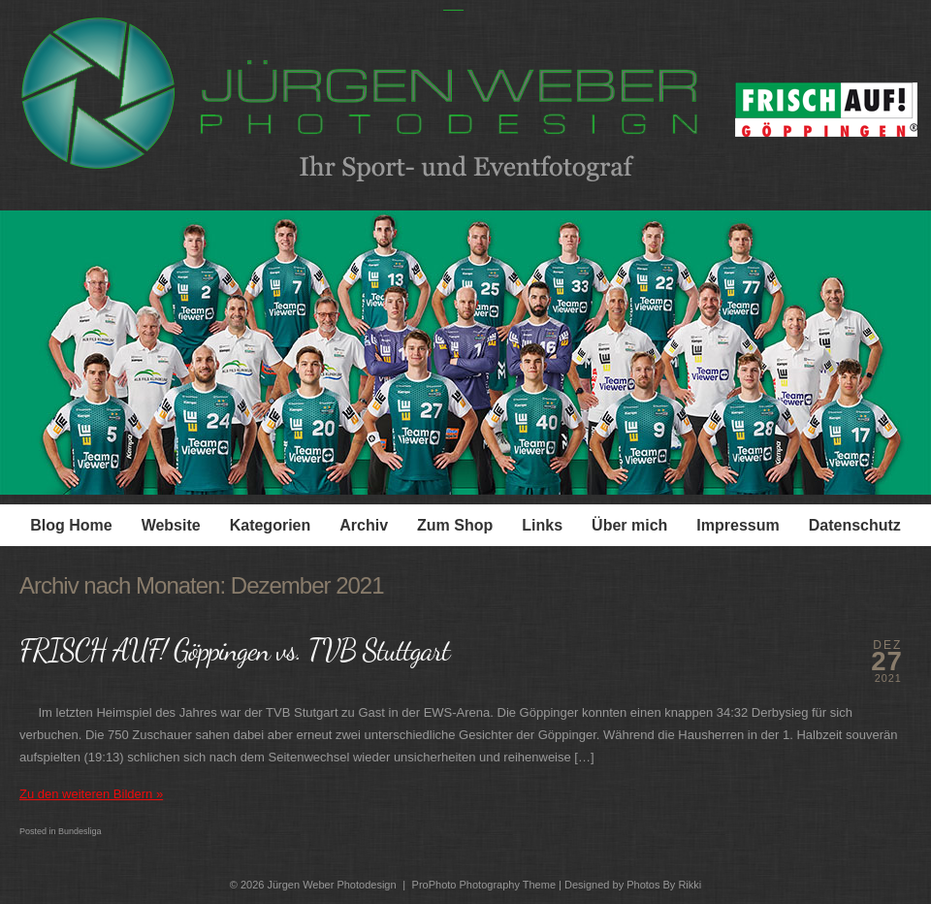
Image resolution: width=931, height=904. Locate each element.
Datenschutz (855, 525)
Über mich (629, 525)
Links (542, 525)
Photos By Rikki (663, 884)
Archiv (363, 525)
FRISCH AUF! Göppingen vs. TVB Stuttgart (234, 649)
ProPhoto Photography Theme (484, 884)
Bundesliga (80, 831)
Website (171, 525)
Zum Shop (455, 525)
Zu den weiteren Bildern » (91, 794)
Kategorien (270, 525)
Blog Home (71, 525)
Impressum (737, 525)
